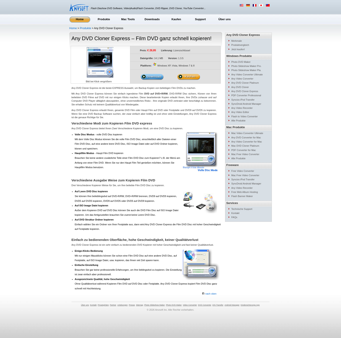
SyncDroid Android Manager (246, 104)
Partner (113, 305)
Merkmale (236, 41)
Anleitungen (122, 305)
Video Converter (190, 305)
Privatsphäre (103, 305)
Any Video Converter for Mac (246, 141)
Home (80, 19)
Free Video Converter (242, 171)
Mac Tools (128, 19)
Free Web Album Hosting (244, 192)
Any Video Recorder (242, 108)
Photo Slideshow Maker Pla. (246, 70)
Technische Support (241, 209)
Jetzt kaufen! (238, 49)
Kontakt (235, 213)
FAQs (234, 217)
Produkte (104, 19)
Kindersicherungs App (250, 305)
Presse (132, 305)
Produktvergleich (240, 45)
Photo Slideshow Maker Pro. (246, 66)
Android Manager (231, 305)
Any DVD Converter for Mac (246, 137)
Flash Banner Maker (242, 196)
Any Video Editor (240, 112)
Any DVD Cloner (240, 87)
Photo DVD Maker (241, 62)
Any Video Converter (242, 78)
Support (200, 19)
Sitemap (139, 305)
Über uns (224, 19)
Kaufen (176, 19)
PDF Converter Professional (246, 95)
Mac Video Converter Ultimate (247, 133)
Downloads (152, 19)
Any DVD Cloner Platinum (245, 82)
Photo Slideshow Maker (154, 305)
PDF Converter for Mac (243, 150)
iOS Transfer (218, 305)
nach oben (209, 293)
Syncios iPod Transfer (243, 99)
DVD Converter (204, 305)
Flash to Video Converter (244, 116)
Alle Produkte (238, 120)
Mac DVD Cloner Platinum (245, 145)
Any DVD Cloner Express (244, 91)
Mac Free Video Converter (245, 154)
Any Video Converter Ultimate (247, 74)
